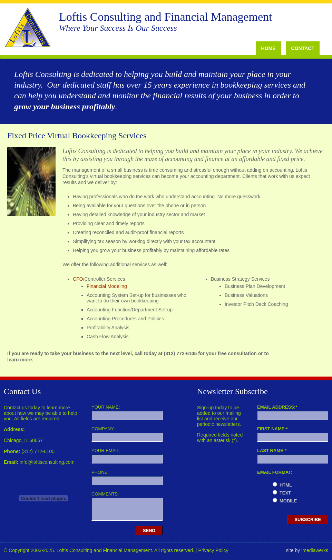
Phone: (100, 472)
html (286, 485)
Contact (302, 48)
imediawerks (314, 550)
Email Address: (277, 407)
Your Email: (105, 450)
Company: (103, 428)
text (285, 493)
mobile (288, 500)
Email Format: (274, 472)
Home (268, 48)
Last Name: (271, 450)
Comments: (105, 494)
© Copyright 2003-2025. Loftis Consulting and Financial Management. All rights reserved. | (101, 550)
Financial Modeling (107, 286)
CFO (78, 279)
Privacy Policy (213, 550)
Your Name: (105, 407)
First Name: (272, 428)
